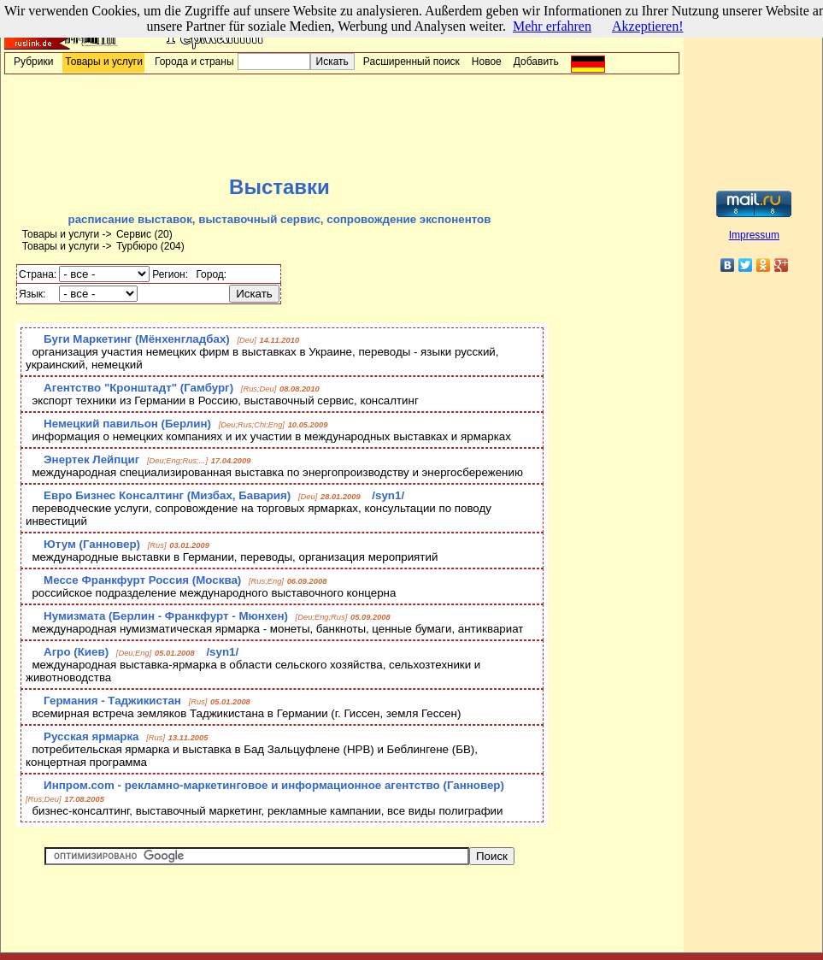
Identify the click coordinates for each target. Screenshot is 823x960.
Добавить (536, 62)
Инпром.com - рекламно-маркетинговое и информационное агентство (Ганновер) (274, 785)
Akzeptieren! (648, 26)
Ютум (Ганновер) (92, 544)
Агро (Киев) (76, 651)
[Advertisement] (342, 124)
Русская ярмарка (91, 736)
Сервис (133, 234)
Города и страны (194, 62)
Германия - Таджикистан (112, 700)
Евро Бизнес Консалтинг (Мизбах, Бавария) (167, 495)
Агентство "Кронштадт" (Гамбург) (138, 387)
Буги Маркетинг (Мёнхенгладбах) (137, 339)
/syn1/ (388, 495)
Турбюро (136, 246)
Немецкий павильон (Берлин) (127, 423)
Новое (487, 62)
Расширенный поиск (411, 62)
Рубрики (33, 62)
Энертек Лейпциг (91, 459)
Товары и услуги (104, 62)
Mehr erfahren (552, 26)
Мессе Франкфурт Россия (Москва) (142, 580)
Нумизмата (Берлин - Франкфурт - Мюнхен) (166, 616)
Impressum (754, 235)
